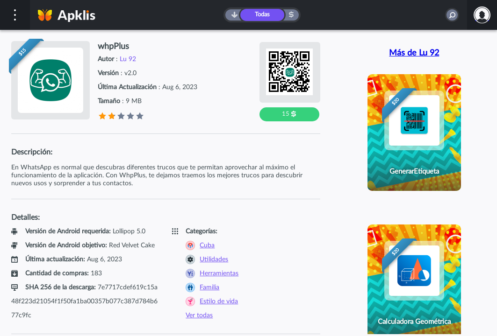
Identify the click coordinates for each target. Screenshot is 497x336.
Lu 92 (128, 59)
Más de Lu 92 (414, 53)
